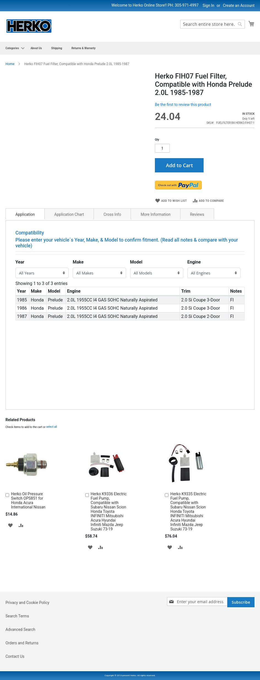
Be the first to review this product (183, 104)
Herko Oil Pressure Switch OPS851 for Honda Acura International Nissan (28, 512)
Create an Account (238, 5)
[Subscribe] (240, 602)
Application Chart (69, 227)
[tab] (25, 226)
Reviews (197, 227)
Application (25, 227)
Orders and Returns (22, 643)
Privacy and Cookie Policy (27, 602)
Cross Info (112, 227)
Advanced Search (20, 629)
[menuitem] (13, 48)
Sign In (208, 5)
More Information (155, 227)
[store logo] (29, 26)
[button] (10, 537)
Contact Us (15, 656)
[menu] (130, 48)
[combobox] (212, 24)
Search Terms (17, 616)
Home (10, 64)
